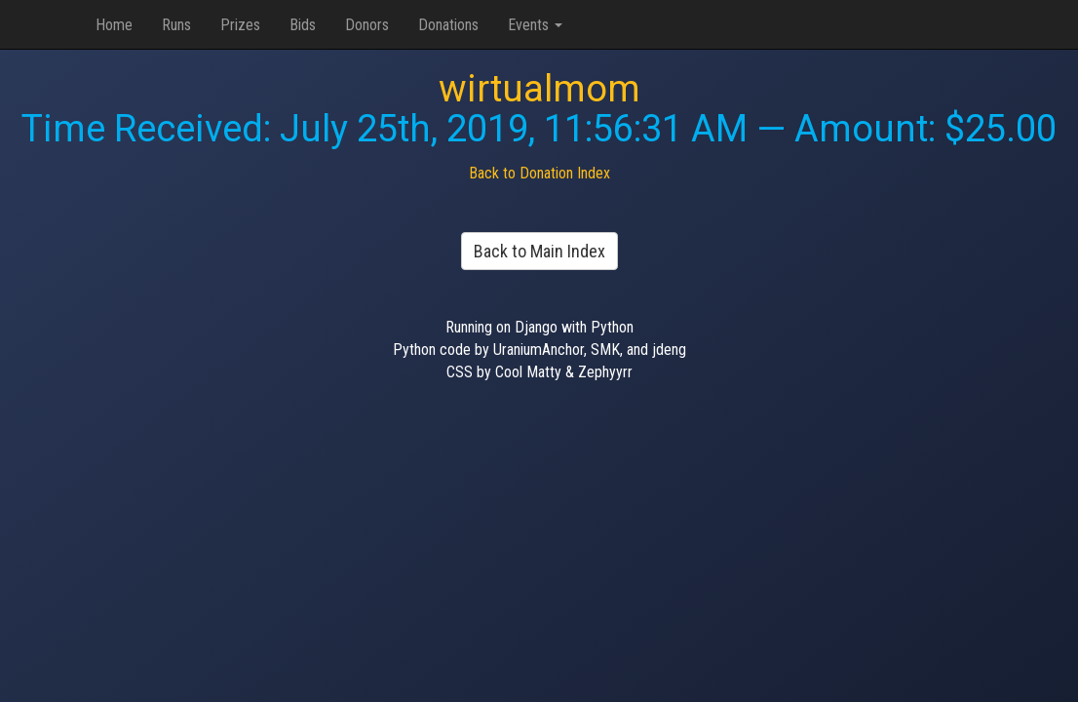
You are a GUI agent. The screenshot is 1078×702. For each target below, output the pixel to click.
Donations (448, 25)
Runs (176, 25)
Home (114, 25)
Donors (367, 25)
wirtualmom (539, 88)
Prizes (240, 25)
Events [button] (535, 25)
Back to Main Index (539, 251)
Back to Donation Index (539, 173)
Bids (302, 25)
